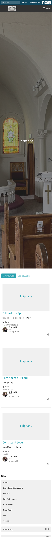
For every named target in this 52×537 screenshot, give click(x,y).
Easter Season (8, 504)
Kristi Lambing (26, 529)
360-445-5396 (35, 2)
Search (24, 2)
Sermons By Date (9, 276)
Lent (4, 515)
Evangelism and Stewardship (13, 488)
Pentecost (6, 493)
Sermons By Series (24, 276)
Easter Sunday (8, 510)
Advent (5, 482)
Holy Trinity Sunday (10, 499)
